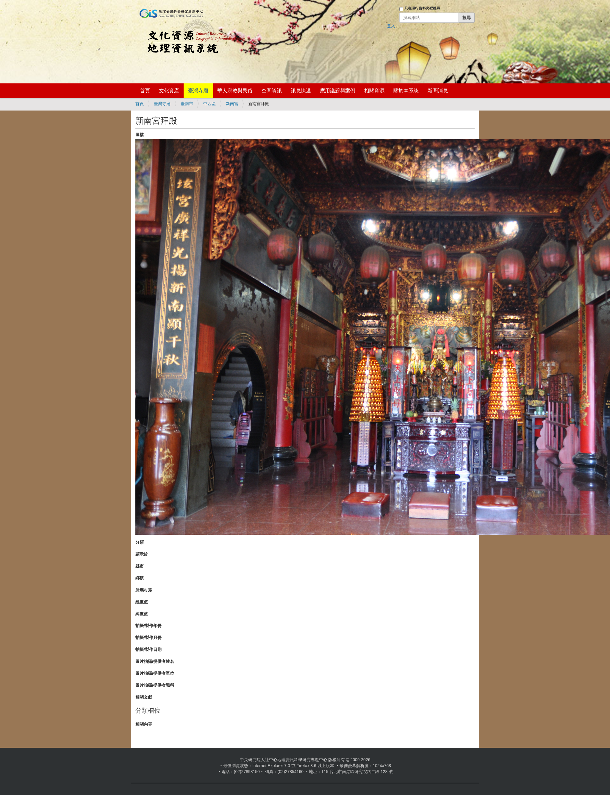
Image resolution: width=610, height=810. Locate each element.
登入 (391, 26)
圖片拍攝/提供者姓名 (154, 661)
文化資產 (169, 91)
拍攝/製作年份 (148, 625)
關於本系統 (406, 91)
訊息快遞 (301, 91)
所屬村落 (143, 589)
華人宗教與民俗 (235, 91)
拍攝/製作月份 (148, 637)
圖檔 (139, 134)
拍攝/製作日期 (148, 649)
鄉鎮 (139, 578)
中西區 (209, 103)
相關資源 (374, 91)
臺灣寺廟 (198, 91)
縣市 (139, 566)
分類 (139, 542)
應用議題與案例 (337, 91)
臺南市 (187, 103)
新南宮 (232, 103)
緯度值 (141, 613)
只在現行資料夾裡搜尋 (422, 8)
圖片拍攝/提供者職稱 (154, 685)
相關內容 (143, 724)
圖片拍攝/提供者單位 (154, 673)
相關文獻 (143, 697)
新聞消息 (438, 91)
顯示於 (141, 554)
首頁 (145, 91)
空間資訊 (272, 91)
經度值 (141, 601)
